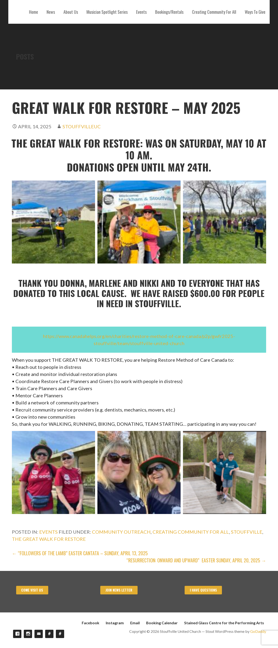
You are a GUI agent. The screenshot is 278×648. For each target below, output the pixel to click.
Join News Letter (118, 590)
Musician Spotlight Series (107, 12)
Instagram (115, 622)
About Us (70, 12)
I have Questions (203, 590)
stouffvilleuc (81, 126)
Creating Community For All (214, 12)
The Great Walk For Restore (49, 539)
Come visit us (32, 590)
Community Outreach (121, 532)
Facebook (90, 622)
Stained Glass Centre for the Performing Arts (224, 622)
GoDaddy (258, 631)
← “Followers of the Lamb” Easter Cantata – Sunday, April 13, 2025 (80, 553)
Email (135, 622)
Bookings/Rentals (169, 12)
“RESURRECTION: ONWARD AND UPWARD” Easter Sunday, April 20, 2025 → (196, 560)
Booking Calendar (162, 622)
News (51, 12)
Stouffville (246, 532)
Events (141, 12)
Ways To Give (255, 12)
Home (33, 12)
